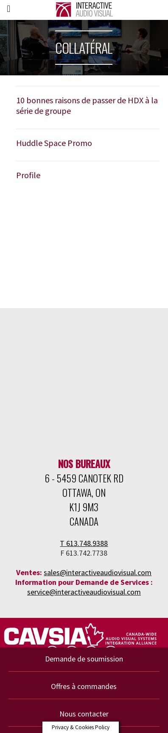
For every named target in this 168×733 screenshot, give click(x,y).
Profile (28, 175)
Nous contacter (84, 714)
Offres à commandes (84, 686)
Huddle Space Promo (54, 143)
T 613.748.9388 (84, 543)
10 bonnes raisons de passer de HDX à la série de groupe (87, 105)
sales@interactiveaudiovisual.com (97, 572)
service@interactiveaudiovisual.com (84, 592)
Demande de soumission (84, 659)
